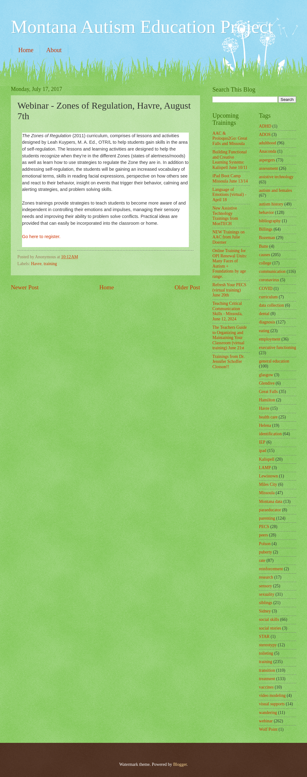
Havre (36, 263)
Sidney (265, 611)
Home (25, 50)
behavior (266, 212)
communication (272, 271)
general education (274, 361)
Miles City (268, 484)
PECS (264, 526)
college (265, 263)
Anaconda (267, 151)
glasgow (266, 375)
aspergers (267, 160)
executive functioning (277, 347)
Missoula (267, 492)
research (266, 577)
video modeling (272, 695)
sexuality (266, 594)
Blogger (180, 764)
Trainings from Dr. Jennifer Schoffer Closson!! (228, 361)
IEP (262, 442)
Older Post (187, 287)
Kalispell (266, 459)
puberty (265, 552)
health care (268, 417)
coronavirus (269, 280)
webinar (266, 721)
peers (263, 535)
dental (264, 313)
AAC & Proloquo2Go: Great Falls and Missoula (229, 138)
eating (264, 330)
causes (264, 254)
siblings (265, 602)
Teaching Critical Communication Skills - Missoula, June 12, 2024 (227, 311)
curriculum (268, 297)
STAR (264, 636)
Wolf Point (268, 729)
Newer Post (25, 287)
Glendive (267, 383)
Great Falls (268, 391)
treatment (267, 678)
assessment (268, 168)
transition (267, 670)
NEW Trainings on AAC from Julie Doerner (228, 237)
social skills (269, 619)
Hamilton (267, 400)
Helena (265, 425)
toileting (266, 653)
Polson (265, 543)
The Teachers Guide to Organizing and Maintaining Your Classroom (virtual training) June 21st (229, 337)
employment (269, 339)
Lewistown (268, 476)
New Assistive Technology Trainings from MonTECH (225, 216)
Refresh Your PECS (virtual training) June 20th (229, 289)
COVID (266, 288)
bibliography (270, 221)
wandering (268, 712)
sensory (265, 586)
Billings (266, 229)
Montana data (270, 501)
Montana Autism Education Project (142, 26)
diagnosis (267, 322)
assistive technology (276, 176)
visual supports (272, 704)
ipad (262, 450)
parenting (267, 518)
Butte (263, 246)
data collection (271, 305)
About (54, 50)
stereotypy (268, 645)
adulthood (267, 143)
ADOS (265, 134)
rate (262, 560)
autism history (271, 204)
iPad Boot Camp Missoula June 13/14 (230, 178)
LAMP (265, 467)
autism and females (275, 190)
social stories (270, 628)
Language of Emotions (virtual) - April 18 (229, 194)
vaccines (266, 687)
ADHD (265, 126)
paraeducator (270, 510)
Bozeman (267, 237)
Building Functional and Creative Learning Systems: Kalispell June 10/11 (229, 160)
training (50, 263)
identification (270, 433)
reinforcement (271, 569)
